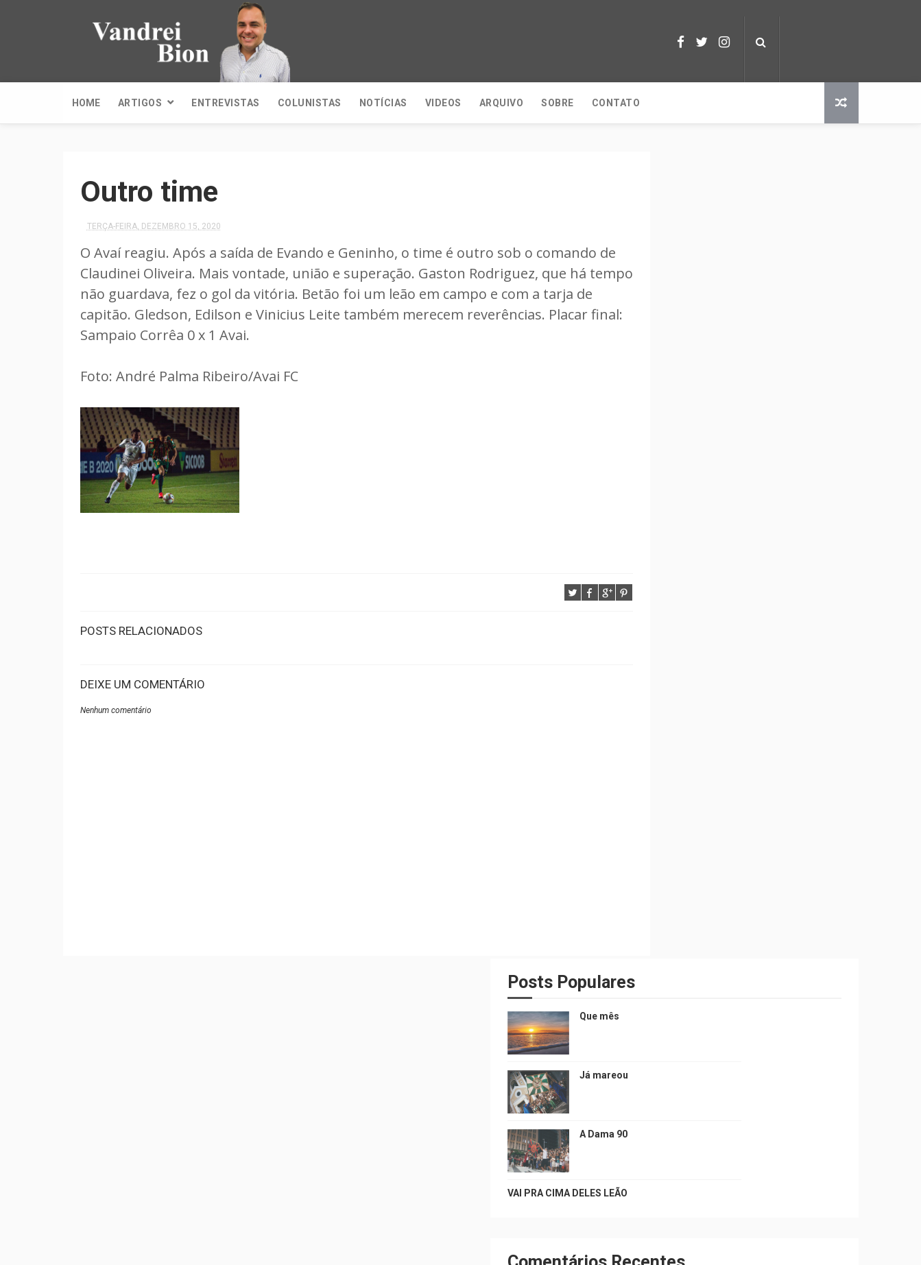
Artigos (140, 102)
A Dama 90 (725, 327)
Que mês (721, 209)
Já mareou (725, 268)
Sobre (557, 102)
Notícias (383, 102)
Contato (616, 102)
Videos (443, 102)
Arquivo (501, 102)
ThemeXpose (452, 1247)
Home (86, 102)
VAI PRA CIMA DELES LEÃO (689, 386)
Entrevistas (225, 102)
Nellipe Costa (517, 1247)
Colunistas (310, 102)
